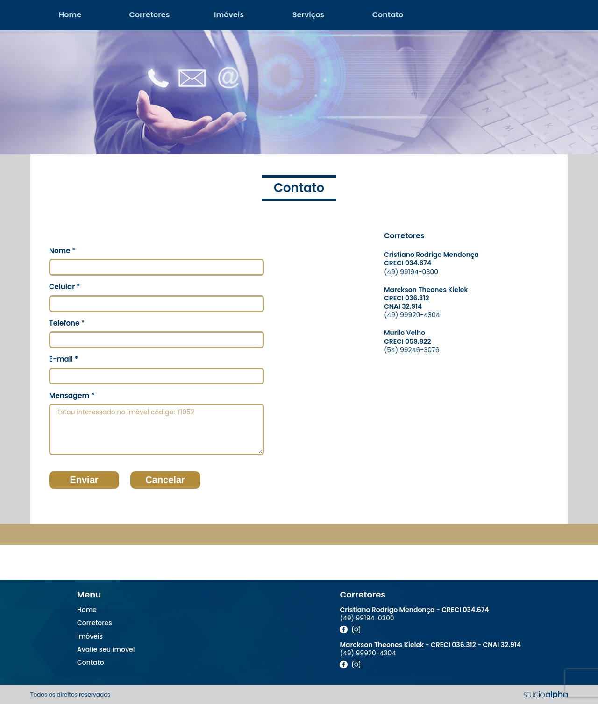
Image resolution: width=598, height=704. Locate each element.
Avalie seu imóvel (106, 649)
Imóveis (229, 14)
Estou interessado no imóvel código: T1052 (156, 429)
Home (70, 14)
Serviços (308, 14)
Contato (388, 14)
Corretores (149, 14)
